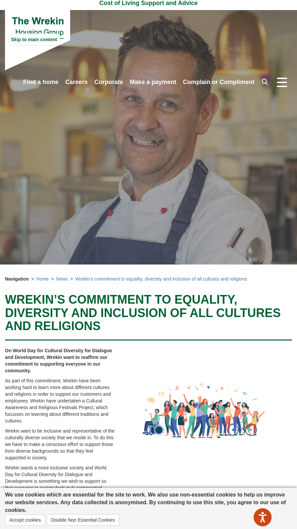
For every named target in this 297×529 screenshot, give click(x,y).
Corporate (108, 82)
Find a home (40, 82)
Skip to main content (34, 39)
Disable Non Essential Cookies (83, 520)
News (62, 279)
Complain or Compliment (218, 82)
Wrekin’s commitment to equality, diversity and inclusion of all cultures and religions (161, 279)
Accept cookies (25, 520)
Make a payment (153, 82)
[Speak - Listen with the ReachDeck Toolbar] (263, 517)
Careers (76, 82)
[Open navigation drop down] (282, 83)
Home (42, 279)
